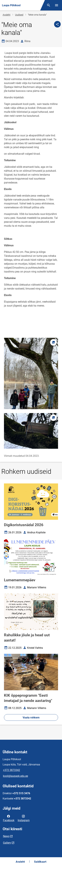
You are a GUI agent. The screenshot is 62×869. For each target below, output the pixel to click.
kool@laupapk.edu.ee (15, 776)
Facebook (8, 818)
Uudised (19, 14)
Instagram (24, 818)
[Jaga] (57, 24)
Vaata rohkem (31, 717)
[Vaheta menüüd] (57, 5)
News (6, 836)
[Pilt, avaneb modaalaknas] (31, 431)
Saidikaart (40, 861)
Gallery (7, 842)
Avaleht (6, 14)
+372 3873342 (11, 770)
